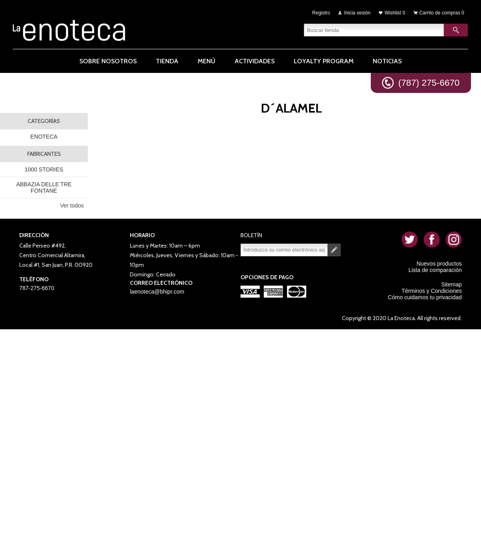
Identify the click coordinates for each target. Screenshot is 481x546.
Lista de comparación (435, 270)
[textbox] (374, 30)
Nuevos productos (439, 263)
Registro (321, 13)
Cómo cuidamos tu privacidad (425, 297)
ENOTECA (44, 136)
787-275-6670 (36, 288)
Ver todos (72, 205)
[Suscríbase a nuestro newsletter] (284, 250)
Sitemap (451, 284)
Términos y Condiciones (432, 291)
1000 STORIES (43, 169)
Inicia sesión (357, 13)
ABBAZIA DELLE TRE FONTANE (43, 187)
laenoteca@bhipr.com (157, 291)
